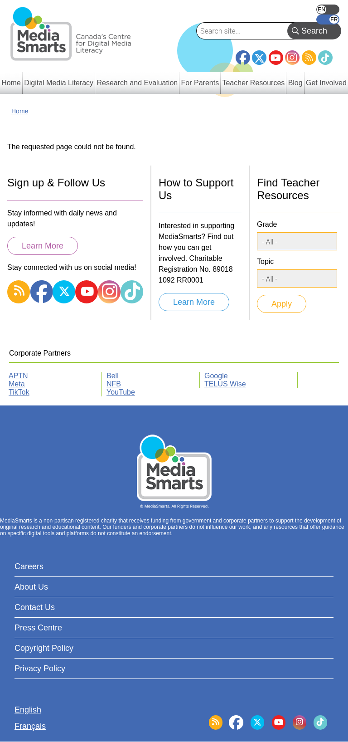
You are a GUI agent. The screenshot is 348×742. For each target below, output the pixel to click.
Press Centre (38, 627)
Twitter (259, 57)
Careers (29, 566)
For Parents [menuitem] (200, 83)
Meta (17, 384)
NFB (113, 384)
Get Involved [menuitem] (326, 83)
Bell (112, 376)
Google (216, 376)
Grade (267, 224)
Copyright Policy (43, 648)
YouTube (276, 57)
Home (19, 111)
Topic (265, 261)
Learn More (42, 245)
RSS (309, 57)
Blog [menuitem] (295, 83)
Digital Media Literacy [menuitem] (58, 83)
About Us (31, 586)
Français (327, 19)
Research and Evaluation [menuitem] (137, 83)
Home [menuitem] (11, 83)
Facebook (243, 54)
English (327, 10)
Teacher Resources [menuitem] (253, 83)
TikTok (325, 57)
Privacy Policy (39, 668)
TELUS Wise (225, 384)
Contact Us (34, 607)
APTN (18, 376)
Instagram (292, 57)
